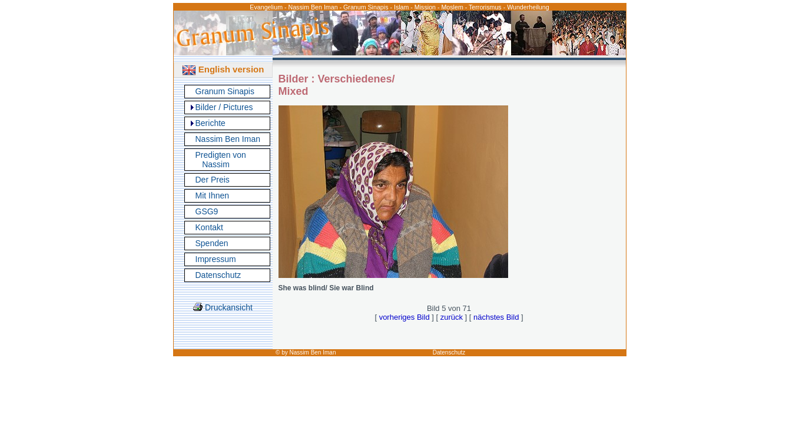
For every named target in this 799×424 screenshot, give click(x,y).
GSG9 (206, 211)
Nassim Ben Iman (227, 139)
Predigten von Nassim (220, 159)
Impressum (215, 259)
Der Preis (212, 179)
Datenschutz (218, 275)
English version (223, 69)
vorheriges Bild (404, 317)
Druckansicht (223, 307)
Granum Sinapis (224, 91)
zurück (451, 317)
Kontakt (209, 227)
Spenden (211, 243)
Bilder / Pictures (224, 107)
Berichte (210, 123)
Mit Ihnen (212, 195)
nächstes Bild (496, 317)
